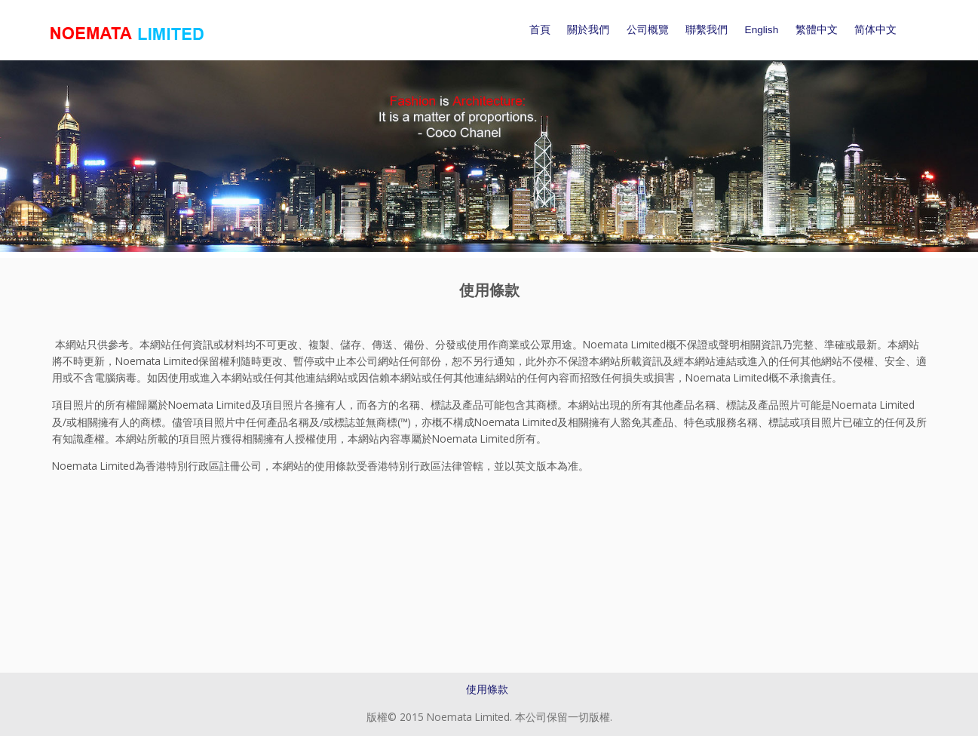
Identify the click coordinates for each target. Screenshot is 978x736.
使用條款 (487, 689)
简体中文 (875, 29)
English (762, 29)
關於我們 (588, 29)
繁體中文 (817, 29)
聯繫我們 (706, 29)
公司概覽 (648, 29)
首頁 (539, 29)
